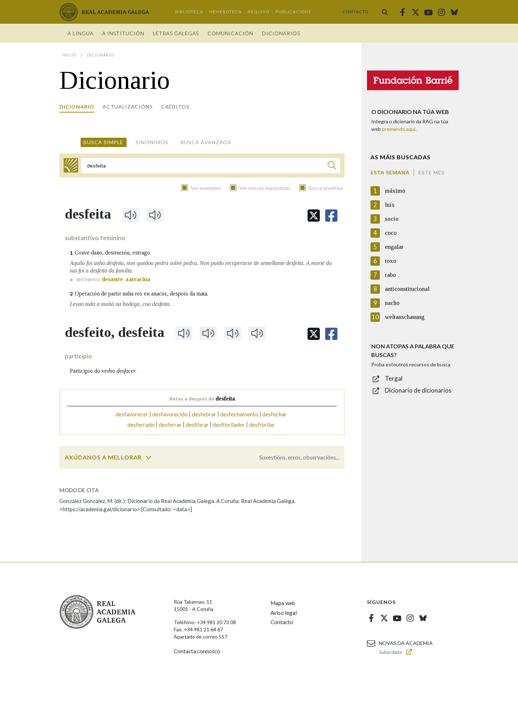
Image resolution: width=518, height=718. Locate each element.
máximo (395, 190)
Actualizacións (128, 107)
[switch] (148, 457)
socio (392, 218)
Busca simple (103, 142)
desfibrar (197, 424)
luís (389, 204)
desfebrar (204, 414)
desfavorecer (131, 414)
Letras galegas (176, 33)
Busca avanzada (206, 142)
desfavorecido (170, 414)
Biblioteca (189, 11)
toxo (390, 260)
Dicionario (76, 107)
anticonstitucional (407, 288)
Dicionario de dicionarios (418, 390)
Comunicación (230, 33)
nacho (392, 302)
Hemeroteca (225, 11)
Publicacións (293, 11)
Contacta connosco (197, 651)
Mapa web (283, 603)
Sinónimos (152, 142)
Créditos (175, 107)
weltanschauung (404, 317)
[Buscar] (332, 166)
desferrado (141, 424)
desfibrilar (262, 424)
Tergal (394, 378)
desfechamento (239, 414)
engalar (394, 246)
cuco (391, 232)
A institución (123, 33)
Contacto (355, 11)
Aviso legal (284, 612)
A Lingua (81, 33)
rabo (390, 274)
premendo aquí (398, 129)
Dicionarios (281, 33)
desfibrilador (229, 424)
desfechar (274, 414)
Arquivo (258, 11)
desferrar (170, 424)
